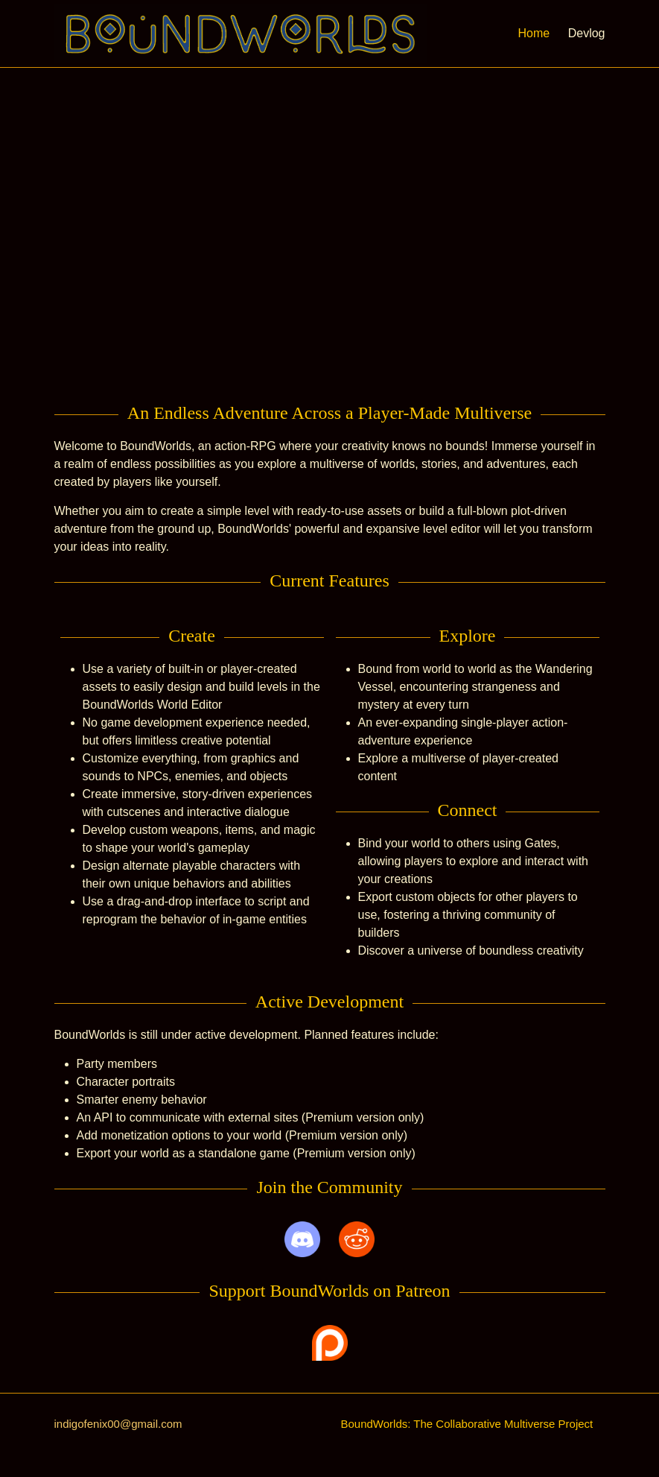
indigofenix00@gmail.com (118, 1423)
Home (534, 33)
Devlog (586, 33)
